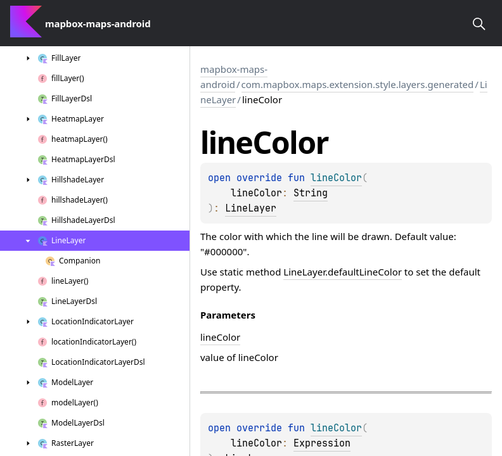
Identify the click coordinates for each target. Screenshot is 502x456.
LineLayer (250, 208)
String (310, 193)
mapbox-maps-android (233, 77)
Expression (322, 443)
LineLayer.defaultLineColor (342, 271)
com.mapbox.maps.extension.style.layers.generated (357, 84)
